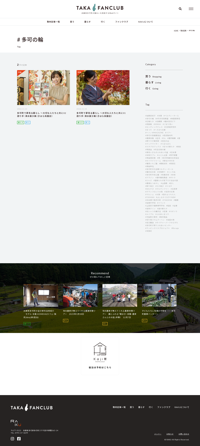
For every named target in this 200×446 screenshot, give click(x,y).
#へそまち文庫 (160, 130)
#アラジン (149, 178)
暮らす (87, 21)
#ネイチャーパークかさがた (166, 223)
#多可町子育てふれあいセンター (158, 225)
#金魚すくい (150, 209)
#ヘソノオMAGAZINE (154, 133)
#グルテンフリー (162, 189)
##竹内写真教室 (161, 119)
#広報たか (149, 121)
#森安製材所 (168, 135)
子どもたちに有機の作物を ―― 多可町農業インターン (159, 312)
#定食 (165, 211)
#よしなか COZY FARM (166, 197)
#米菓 (159, 116)
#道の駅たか (162, 209)
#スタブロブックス (153, 147)
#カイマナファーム (153, 161)
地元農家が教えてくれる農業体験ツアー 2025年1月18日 (79, 312)
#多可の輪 (149, 119)
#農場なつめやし (152, 183)
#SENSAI (157, 124)
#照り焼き (149, 186)
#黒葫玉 (172, 164)
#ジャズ (148, 180)
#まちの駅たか (168, 147)
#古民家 (174, 189)
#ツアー (168, 133)
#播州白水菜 (150, 172)
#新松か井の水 (168, 161)
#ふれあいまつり (162, 214)
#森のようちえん (169, 194)
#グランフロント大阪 (154, 192)
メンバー (157, 434)
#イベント (161, 203)
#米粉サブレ (150, 155)
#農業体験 (149, 138)
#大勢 (157, 194)
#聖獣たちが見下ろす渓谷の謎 (166, 180)
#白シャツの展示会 (153, 211)
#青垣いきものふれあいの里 (156, 152)
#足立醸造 (149, 223)
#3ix (164, 138)
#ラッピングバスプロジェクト (157, 228)
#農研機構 (171, 138)
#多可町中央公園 (152, 175)
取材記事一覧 (53, 21)
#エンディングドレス (153, 127)
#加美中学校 (150, 203)
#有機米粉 (165, 175)
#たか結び (159, 186)
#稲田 (168, 206)
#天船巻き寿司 (151, 217)
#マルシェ (149, 194)
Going (151, 88)
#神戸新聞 (173, 155)
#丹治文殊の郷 (160, 150)
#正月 (157, 138)
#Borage (175, 228)
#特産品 (148, 150)
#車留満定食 (150, 158)
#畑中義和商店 (161, 178)
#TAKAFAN (167, 200)
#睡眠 (176, 200)
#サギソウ (173, 211)
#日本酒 (173, 152)
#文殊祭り (161, 172)
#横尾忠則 (163, 164)
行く (103, 21)
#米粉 (173, 175)
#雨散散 (148, 124)
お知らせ (170, 434)
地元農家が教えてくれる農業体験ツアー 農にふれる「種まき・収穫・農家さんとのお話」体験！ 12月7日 (119, 314)
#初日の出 (165, 141)
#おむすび (149, 189)
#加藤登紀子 (150, 116)
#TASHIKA (149, 197)
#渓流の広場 (169, 192)
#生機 (175, 206)
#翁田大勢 (170, 220)
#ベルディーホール (171, 116)
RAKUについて (145, 21)
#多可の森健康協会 (153, 135)
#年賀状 (148, 231)
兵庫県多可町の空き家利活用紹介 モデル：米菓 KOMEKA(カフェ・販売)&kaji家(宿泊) (39, 314)
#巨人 (171, 183)
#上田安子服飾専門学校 (154, 206)
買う (72, 21)
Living (153, 82)
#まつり (148, 130)
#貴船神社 (149, 166)
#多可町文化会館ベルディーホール (159, 169)
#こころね (171, 172)
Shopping (153, 76)
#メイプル (149, 214)
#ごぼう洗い (168, 124)
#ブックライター (152, 144)
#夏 (178, 138)
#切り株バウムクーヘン (154, 220)
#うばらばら (166, 144)
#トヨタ (168, 186)
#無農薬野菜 (175, 119)
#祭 (158, 158)
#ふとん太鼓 (162, 155)
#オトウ (172, 178)
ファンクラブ (121, 21)
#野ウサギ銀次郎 (152, 141)
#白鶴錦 (158, 121)
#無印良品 (163, 217)
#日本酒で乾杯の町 (153, 200)
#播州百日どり (170, 121)
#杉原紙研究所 (170, 127)
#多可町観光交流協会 (170, 158)
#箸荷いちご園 (151, 164)
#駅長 (178, 147)
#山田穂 (164, 183)
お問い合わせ (184, 434)
